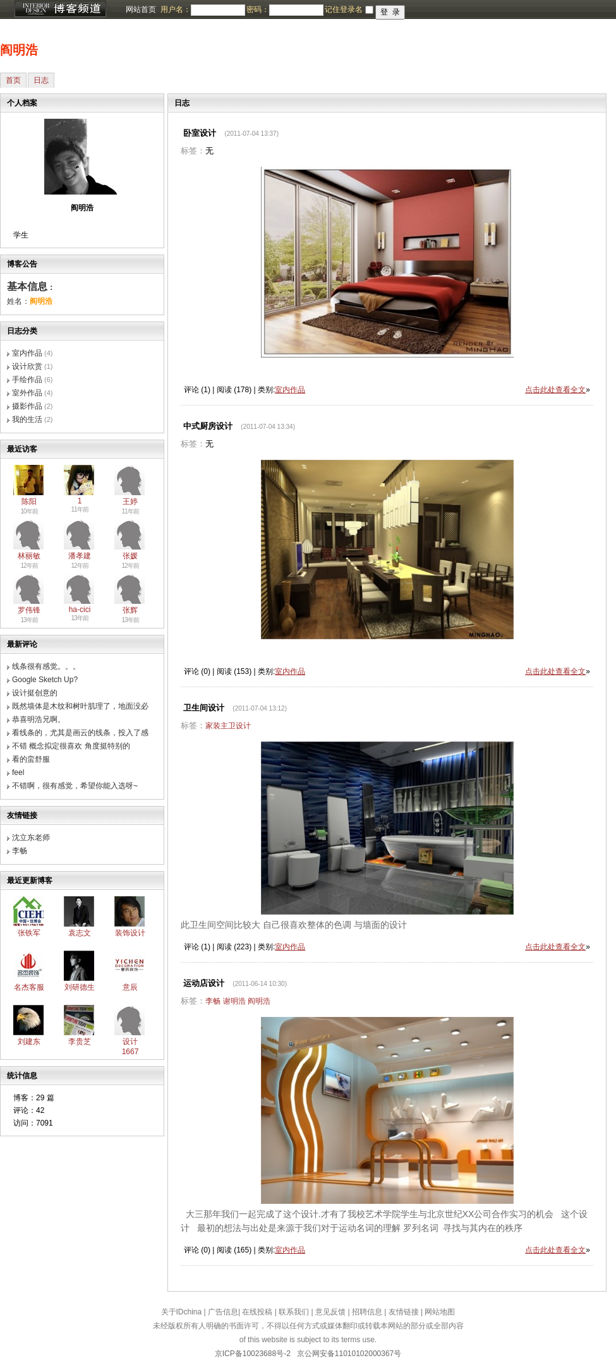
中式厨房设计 (208, 426)
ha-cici (80, 609)
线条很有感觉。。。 (46, 666)
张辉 (130, 610)
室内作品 (27, 353)
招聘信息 (367, 1311)
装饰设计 (130, 932)
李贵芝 (79, 1041)
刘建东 (29, 1041)
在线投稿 (257, 1311)
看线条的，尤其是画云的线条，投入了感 (80, 732)
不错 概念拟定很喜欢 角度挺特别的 (71, 746)
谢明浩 (234, 1001)
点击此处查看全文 (555, 389)
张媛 (130, 555)
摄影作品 (27, 406)
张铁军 (29, 932)
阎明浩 (19, 50)
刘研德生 (79, 987)
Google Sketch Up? (45, 679)
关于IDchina (181, 1311)
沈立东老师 (31, 837)
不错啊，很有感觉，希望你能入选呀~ (75, 785)
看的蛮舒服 (31, 759)
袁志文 (79, 932)
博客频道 (60, 9)
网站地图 (440, 1311)
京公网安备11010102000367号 (349, 1353)
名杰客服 (29, 987)
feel (18, 772)
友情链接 (404, 1311)
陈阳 (29, 501)
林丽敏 (29, 555)
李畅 (19, 850)
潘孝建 (79, 555)
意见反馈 (330, 1311)
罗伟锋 (29, 610)
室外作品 (27, 392)
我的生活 (27, 419)
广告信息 (223, 1311)
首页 (13, 80)
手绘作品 (27, 379)
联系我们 (294, 1311)
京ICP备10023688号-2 (253, 1353)
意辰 (130, 987)
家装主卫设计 (228, 725)
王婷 (130, 501)
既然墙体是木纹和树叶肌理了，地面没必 (80, 706)
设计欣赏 (27, 366)
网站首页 (141, 9)
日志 (41, 80)
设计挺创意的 (34, 692)
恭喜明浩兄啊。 (38, 719)
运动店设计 (203, 983)
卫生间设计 (203, 707)
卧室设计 (199, 133)
